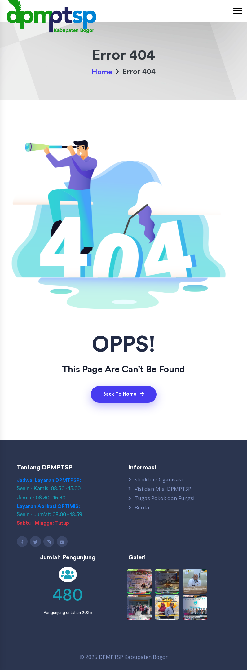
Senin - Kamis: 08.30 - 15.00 (49, 488)
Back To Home (123, 394)
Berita (142, 507)
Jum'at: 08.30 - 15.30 (41, 497)
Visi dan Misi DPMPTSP (163, 489)
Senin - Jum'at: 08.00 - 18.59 (49, 514)
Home (102, 72)
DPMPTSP (111, 656)
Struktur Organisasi (159, 480)
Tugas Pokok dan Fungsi (165, 498)
